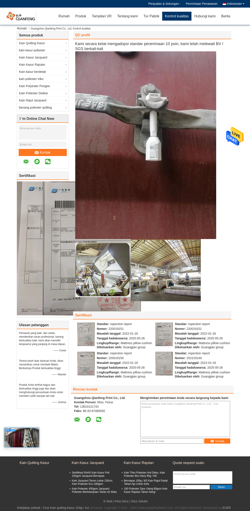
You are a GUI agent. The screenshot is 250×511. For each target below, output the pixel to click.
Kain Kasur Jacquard (33, 57)
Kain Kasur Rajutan (32, 64)
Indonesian (235, 3)
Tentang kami (127, 16)
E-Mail (108, 501)
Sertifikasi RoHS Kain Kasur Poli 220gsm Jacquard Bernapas (90, 474)
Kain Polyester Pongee (34, 86)
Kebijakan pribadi (28, 507)
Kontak (43, 153)
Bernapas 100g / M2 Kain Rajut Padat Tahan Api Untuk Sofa (146, 482)
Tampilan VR (102, 16)
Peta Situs (122, 501)
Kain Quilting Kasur (32, 43)
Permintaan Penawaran (201, 3)
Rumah (64, 16)
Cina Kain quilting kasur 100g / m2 (66, 507)
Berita (225, 16)
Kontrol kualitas (177, 16)
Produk (80, 16)
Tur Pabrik (151, 16)
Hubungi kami (205, 16)
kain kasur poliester (32, 50)
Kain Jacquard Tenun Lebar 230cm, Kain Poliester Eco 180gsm (92, 482)
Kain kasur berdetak (32, 71)
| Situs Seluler (138, 501)
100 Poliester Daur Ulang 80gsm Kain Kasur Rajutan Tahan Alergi (146, 490)
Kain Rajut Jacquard (32, 100)
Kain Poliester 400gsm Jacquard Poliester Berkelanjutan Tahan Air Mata (94, 490)
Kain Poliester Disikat (33, 93)
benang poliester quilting (35, 107)
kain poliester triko (31, 79)
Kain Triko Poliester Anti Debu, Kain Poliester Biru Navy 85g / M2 (144, 474)
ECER (226, 507)
